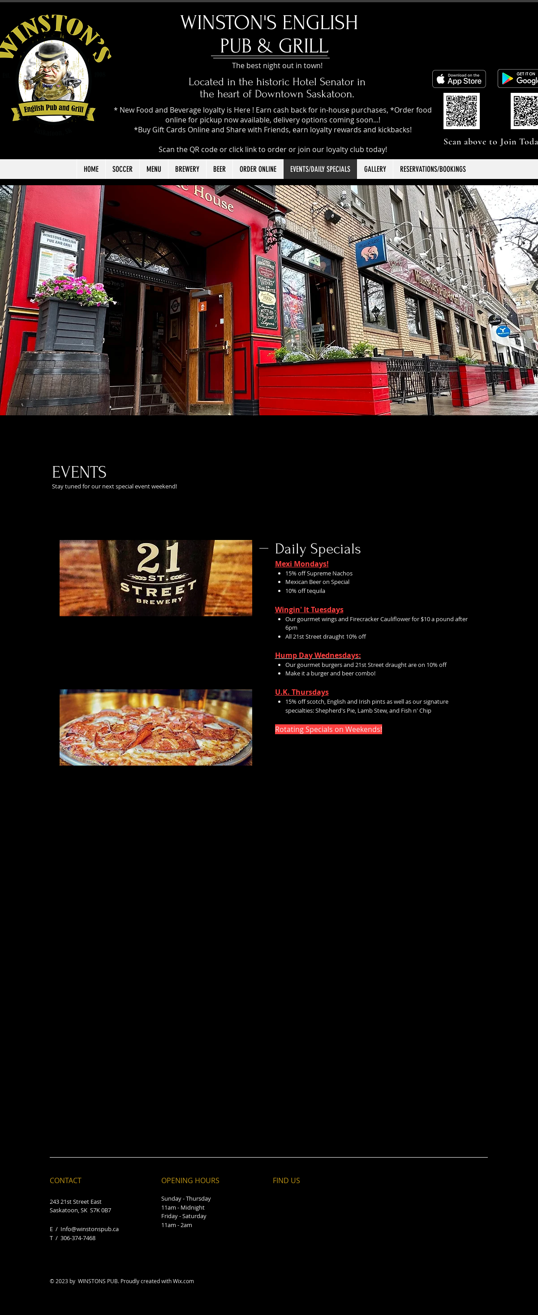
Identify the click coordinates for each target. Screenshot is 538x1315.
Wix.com (183, 1281)
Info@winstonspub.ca (89, 1229)
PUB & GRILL (274, 46)
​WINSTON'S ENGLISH (274, 23)
